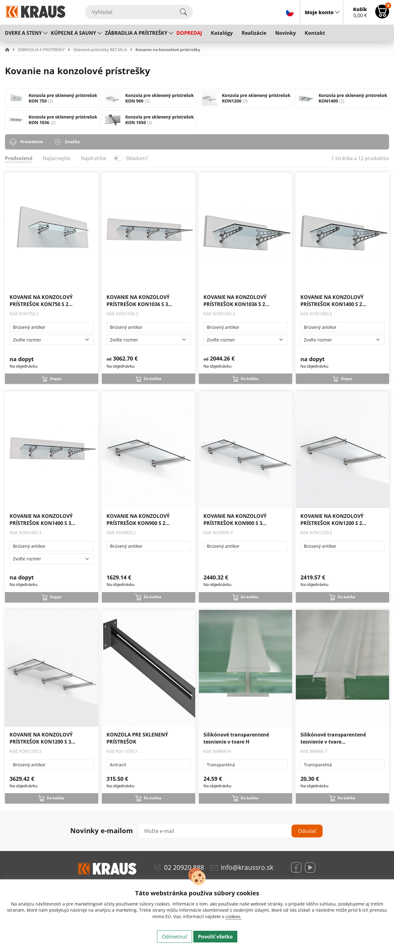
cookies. (233, 916)
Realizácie (254, 33)
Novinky (285, 33)
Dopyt (55, 378)
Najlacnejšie (56, 158)
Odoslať (307, 831)
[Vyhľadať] (139, 12)
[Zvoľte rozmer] (52, 340)
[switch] (118, 158)
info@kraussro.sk (247, 867)
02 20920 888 (184, 867)
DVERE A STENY (23, 33)
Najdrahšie (93, 158)
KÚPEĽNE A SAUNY (73, 33)
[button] (11, 49)
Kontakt (315, 33)
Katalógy (222, 33)
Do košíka (152, 378)
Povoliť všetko (215, 936)
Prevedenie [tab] (31, 141)
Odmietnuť (174, 936)
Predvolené (18, 158)
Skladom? (137, 158)
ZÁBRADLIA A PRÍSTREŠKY (136, 33)
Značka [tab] (72, 141)
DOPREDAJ (189, 33)
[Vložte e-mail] (231, 831)
